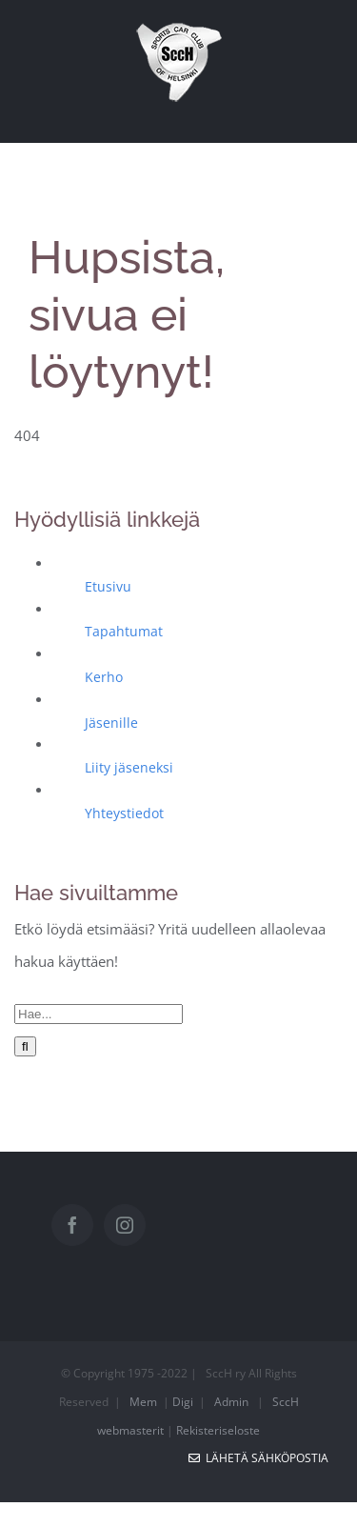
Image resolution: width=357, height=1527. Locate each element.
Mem (143, 1402)
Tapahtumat (124, 631)
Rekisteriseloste (218, 1430)
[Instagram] (125, 1225)
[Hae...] (98, 1014)
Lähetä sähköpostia (258, 1458)
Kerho (104, 677)
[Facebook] (72, 1225)
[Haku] (25, 1046)
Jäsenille (111, 722)
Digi (182, 1402)
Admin (231, 1402)
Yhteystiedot (124, 813)
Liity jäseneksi (129, 767)
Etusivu (108, 586)
